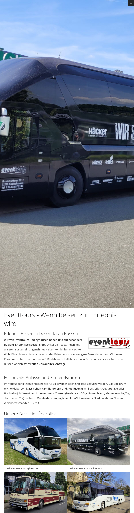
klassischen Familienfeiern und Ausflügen (53, 388)
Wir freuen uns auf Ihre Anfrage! (45, 364)
